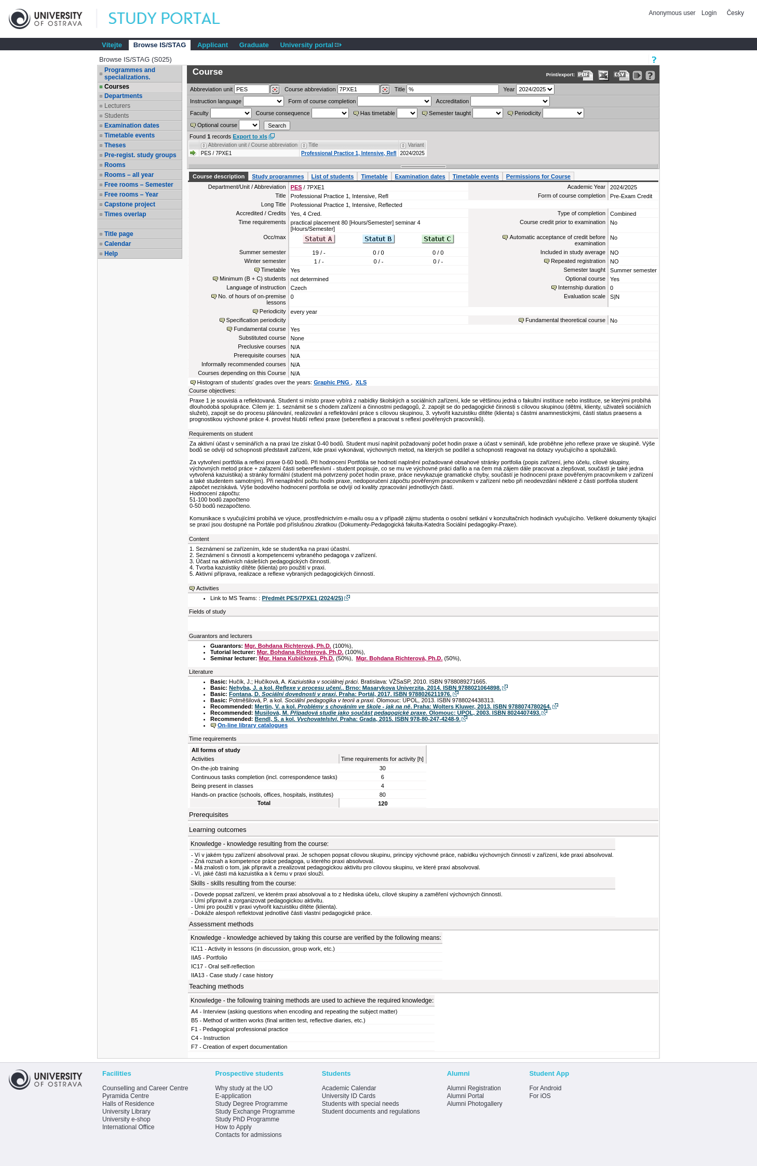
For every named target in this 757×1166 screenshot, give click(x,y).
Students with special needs (360, 1103)
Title (400, 89)
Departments (123, 96)
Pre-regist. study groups (140, 155)
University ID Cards (348, 1096)
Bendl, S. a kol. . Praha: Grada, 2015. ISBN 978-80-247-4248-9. (358, 719)
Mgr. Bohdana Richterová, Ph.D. (288, 646)
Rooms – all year (129, 174)
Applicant (212, 45)
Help (111, 253)
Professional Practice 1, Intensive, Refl (348, 153)
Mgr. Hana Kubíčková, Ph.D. (296, 658)
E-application (233, 1096)
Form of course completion (322, 101)
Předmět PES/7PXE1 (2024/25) (302, 598)
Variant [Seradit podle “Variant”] (416, 145)
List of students (333, 176)
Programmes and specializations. (129, 73)
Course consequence (283, 113)
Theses (115, 145)
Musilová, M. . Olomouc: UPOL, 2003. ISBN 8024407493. (398, 713)
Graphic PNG (332, 382)
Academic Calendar (349, 1088)
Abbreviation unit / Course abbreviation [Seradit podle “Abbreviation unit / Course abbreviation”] (253, 145)
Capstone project (129, 204)
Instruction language (215, 101)
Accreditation (452, 101)
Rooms (115, 165)
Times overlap (125, 214)
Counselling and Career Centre (145, 1088)
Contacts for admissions (248, 1135)
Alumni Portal (465, 1096)
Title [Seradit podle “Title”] (313, 145)
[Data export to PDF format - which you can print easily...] (585, 75)
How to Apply (233, 1127)
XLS (361, 382)
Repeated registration (578, 261)
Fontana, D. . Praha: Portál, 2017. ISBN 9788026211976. (340, 694)
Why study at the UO (244, 1088)
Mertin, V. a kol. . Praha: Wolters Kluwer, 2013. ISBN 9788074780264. (403, 706)
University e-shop (126, 1119)
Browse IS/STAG (159, 45)
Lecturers (117, 105)
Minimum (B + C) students (253, 278)
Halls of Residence (128, 1103)
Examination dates (131, 125)
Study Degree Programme (251, 1103)
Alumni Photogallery (475, 1103)
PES (296, 187)
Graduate (254, 45)
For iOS (539, 1096)
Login (709, 13)
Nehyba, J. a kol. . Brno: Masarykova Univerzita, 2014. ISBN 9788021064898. (365, 688)
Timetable (374, 176)
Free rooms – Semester (138, 184)
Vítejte (112, 45)
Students (116, 115)
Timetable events (129, 135)
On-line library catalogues (253, 725)
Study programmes (278, 176)
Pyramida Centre (125, 1096)
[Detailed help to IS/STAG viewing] (650, 75)
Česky (735, 13)
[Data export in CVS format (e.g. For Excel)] (622, 75)
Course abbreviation (310, 89)
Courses (116, 86)
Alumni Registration (474, 1088)
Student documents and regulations (371, 1111)
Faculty (199, 113)
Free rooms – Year (131, 194)
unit (211, 89)
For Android (545, 1088)
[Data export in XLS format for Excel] (604, 75)
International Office (128, 1127)
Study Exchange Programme (254, 1111)
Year (509, 89)
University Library (126, 1111)
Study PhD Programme (247, 1119)
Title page (118, 234)
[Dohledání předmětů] (385, 90)
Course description (219, 176)
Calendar (117, 243)
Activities (207, 588)
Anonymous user (673, 13)
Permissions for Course (538, 176)
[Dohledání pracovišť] (274, 90)
